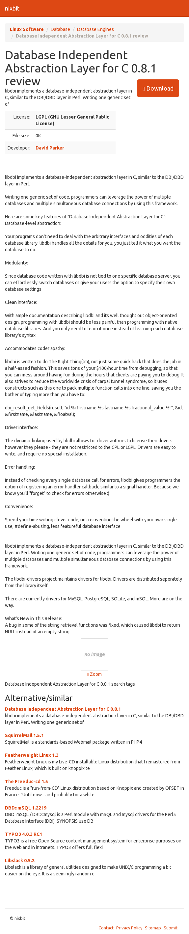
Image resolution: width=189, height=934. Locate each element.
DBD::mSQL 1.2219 (25, 807)
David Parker (50, 148)
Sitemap (153, 927)
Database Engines (95, 29)
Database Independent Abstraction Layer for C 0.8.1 (63, 709)
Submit (170, 927)
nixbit (12, 8)
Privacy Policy (129, 927)
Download (158, 88)
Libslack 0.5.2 (20, 860)
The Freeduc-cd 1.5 (26, 781)
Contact (106, 927)
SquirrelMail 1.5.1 (24, 735)
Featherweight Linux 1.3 (32, 755)
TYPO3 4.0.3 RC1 (23, 834)
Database (60, 29)
